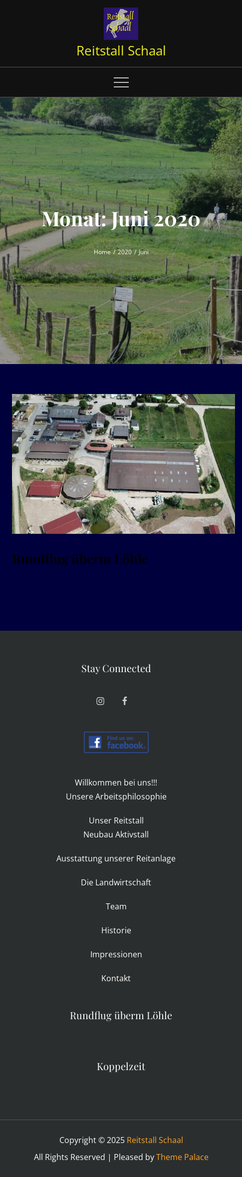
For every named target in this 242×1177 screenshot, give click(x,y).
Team (116, 906)
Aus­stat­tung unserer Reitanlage (116, 858)
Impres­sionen (116, 954)
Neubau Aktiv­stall (116, 834)
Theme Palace (182, 1157)
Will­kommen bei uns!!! (116, 782)
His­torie (116, 930)
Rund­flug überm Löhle (80, 558)
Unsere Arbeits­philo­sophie (116, 796)
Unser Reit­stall (116, 820)
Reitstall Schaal (121, 50)
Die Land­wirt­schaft (116, 882)
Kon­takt (116, 978)
